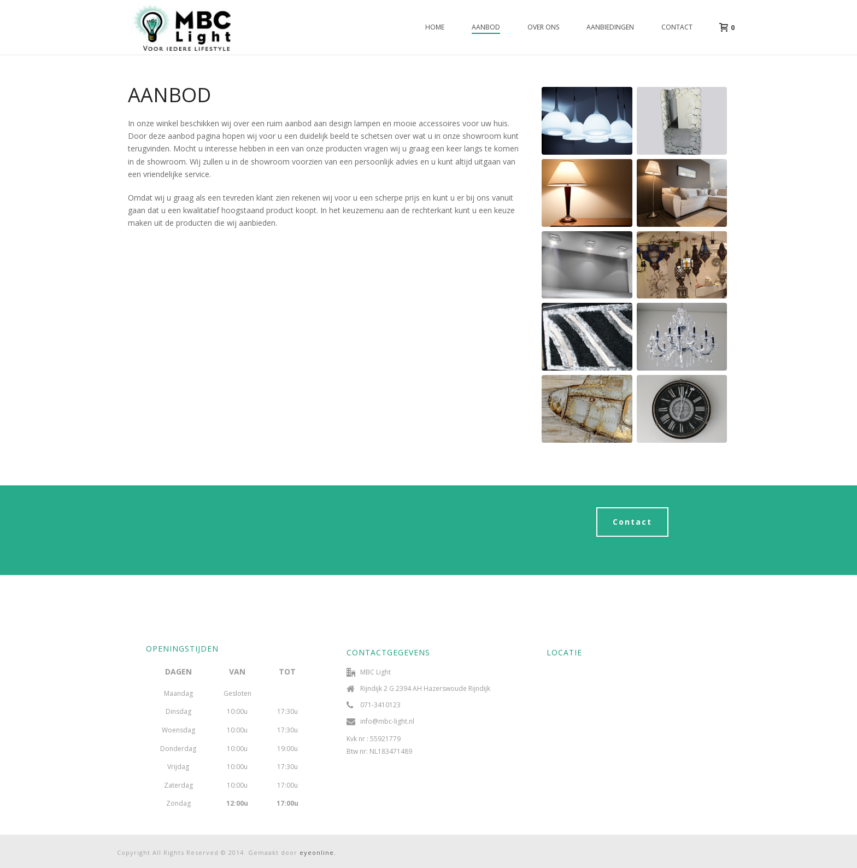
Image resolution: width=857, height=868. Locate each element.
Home (434, 27)
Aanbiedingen (610, 27)
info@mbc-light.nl (387, 721)
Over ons (543, 27)
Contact (676, 27)
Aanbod (486, 27)
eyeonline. (318, 852)
